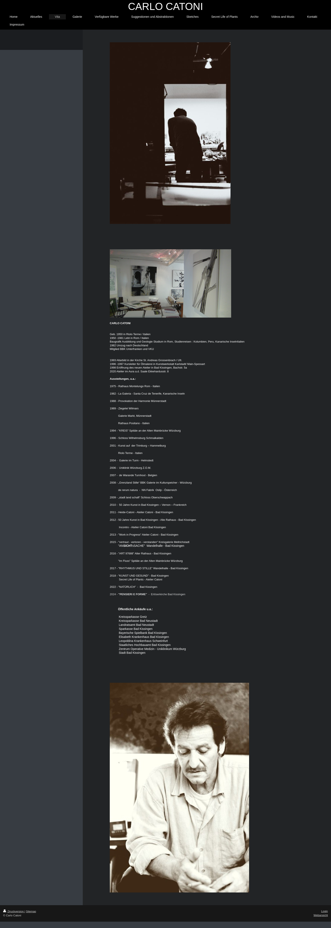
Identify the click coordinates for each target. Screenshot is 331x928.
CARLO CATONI (165, 6)
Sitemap (31, 911)
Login (324, 911)
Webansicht (320, 915)
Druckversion (13, 911)
